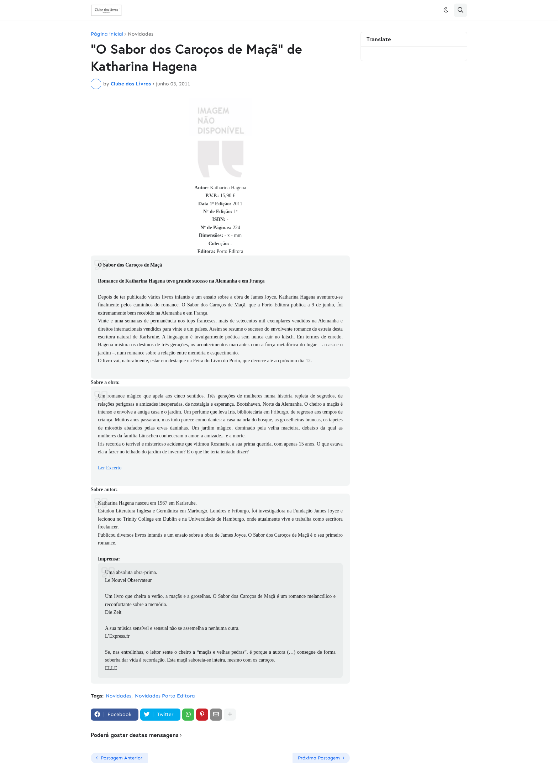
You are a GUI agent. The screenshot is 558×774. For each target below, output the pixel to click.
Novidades (140, 34)
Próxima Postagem (319, 757)
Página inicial (107, 34)
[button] (446, 10)
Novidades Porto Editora (165, 696)
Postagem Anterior (121, 757)
